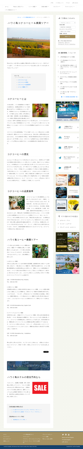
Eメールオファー (7, 438)
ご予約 (51, 2)
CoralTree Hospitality (76, 446)
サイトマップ (6, 436)
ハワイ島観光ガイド (10, 10)
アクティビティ (69, 6)
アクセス (68, 2)
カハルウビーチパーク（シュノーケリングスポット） (68, 72)
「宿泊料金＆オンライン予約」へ (19, 419)
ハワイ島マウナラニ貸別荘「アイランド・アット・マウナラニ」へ (27, 411)
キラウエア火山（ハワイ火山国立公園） (68, 82)
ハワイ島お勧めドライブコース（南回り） (68, 61)
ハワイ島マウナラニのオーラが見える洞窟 (68, 87)
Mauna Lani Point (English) (68, 437)
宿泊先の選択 (62, 24)
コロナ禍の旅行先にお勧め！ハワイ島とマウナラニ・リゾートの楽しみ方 (68, 67)
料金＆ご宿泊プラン (18, 6)
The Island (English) (66, 439)
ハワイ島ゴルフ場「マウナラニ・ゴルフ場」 (68, 92)
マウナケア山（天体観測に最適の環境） (68, 77)
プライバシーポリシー (47, 434)
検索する (67, 36)
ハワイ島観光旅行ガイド (28, 434)
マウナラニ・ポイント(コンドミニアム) (31, 438)
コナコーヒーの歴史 (23, 82)
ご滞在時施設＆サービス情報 (67, 57)
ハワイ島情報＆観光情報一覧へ (69, 96)
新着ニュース (6, 441)
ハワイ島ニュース (59, 2)
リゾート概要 (32, 6)
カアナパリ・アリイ (65, 220)
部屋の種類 (45, 6)
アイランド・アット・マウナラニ (66, 44)
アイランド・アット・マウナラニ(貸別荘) (31, 442)
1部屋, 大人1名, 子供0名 (65, 31)
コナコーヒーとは (22, 80)
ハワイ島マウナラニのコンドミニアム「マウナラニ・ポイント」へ (27, 409)
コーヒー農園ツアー (23, 87)
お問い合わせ (75, 2)
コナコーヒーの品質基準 (24, 84)
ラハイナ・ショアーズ (65, 223)
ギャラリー (56, 6)
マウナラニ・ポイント (64, 42)
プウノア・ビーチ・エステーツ (68, 227)
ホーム (6, 6)
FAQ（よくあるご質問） (47, 438)
